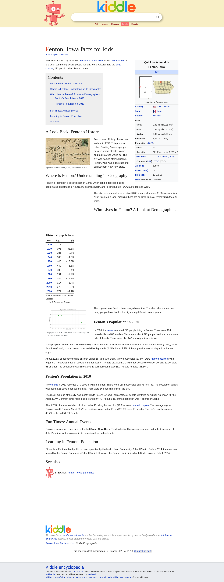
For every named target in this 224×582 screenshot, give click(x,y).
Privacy (79, 577)
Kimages (115, 24)
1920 (49, 248)
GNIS (137, 179)
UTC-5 (156, 161)
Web (97, 24)
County (139, 115)
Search (157, 17)
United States (163, 106)
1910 (49, 244)
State (137, 111)
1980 (49, 274)
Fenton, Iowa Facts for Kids (60, 543)
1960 (49, 265)
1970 (49, 270)
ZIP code (139, 166)
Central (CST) (167, 156)
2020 (150, 143)
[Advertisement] (112, 36)
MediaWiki (92, 574)
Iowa (159, 111)
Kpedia (125, 24)
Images (105, 24)
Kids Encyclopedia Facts (57, 54)
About (69, 577)
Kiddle (48, 577)
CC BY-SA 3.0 (76, 571)
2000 (49, 282)
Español (134, 24)
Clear (151, 17)
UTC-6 (156, 156)
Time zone (140, 156)
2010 (49, 287)
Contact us (91, 577)
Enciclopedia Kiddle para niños (114, 577)
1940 (49, 257)
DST (149, 161)
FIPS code (140, 175)
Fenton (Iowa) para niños (81, 472)
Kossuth (157, 115)
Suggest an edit (142, 551)
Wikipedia (50, 574)
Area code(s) (141, 170)
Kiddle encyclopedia (73, 535)
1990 (49, 278)
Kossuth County (88, 60)
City (156, 72)
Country (139, 106)
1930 (49, 253)
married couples (159, 358)
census (111, 330)
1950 (49, 261)
